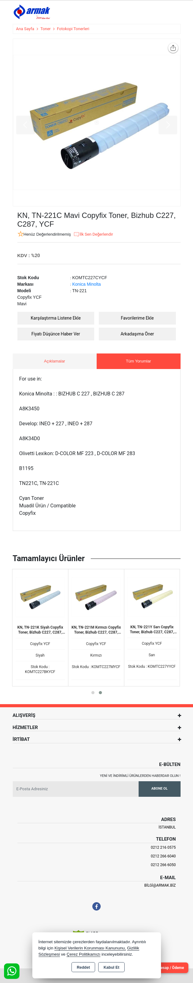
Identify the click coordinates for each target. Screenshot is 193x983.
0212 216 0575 (163, 847)
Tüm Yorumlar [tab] (138, 361)
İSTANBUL (167, 827)
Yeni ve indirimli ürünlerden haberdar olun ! (140, 776)
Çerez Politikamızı (83, 954)
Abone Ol (159, 789)
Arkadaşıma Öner (137, 333)
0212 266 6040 (163, 856)
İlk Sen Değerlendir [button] (93, 234)
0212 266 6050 (163, 865)
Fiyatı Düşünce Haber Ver (55, 333)
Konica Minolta (86, 284)
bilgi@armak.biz (160, 885)
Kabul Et (111, 967)
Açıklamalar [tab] (54, 361)
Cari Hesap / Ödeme (167, 968)
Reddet (83, 967)
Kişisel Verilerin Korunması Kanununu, (90, 948)
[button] (93, 693)
